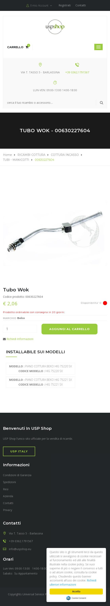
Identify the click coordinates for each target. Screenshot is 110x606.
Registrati (65, 5)
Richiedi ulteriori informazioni (73, 582)
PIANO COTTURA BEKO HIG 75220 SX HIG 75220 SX (40, 368)
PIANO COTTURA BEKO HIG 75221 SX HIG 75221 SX (40, 382)
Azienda (8, 496)
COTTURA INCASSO (65, 155)
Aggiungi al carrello (69, 329)
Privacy (7, 510)
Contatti (80, 5)
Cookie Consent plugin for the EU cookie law (76, 598)
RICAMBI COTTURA (31, 155)
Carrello (17, 47)
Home (7, 155)
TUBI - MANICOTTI (16, 160)
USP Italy (19, 451)
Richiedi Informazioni (20, 339)
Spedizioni (9, 482)
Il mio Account (39, 6)
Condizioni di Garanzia (17, 475)
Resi (5, 489)
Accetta (76, 591)
